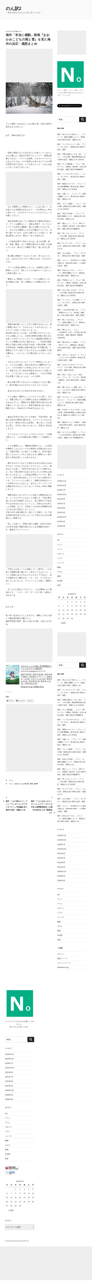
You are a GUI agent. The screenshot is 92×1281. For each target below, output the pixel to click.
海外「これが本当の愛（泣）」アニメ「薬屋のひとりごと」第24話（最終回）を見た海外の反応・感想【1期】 (71, 312)
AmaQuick (32, 671)
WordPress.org (62, 967)
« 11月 (63, 623)
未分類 (59, 581)
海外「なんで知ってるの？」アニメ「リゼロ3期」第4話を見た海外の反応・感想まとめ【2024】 (70, 292)
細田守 (36, 783)
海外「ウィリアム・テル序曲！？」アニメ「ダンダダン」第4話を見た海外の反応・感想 (71, 302)
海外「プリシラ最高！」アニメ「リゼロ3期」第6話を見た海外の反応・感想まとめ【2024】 (71, 206)
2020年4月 (61, 521)
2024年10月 (61, 485)
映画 (31, 783)
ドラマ (59, 558)
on (20, 31)
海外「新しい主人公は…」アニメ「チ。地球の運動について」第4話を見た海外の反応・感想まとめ (71, 322)
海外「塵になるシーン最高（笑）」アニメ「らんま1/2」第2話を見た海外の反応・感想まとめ (71, 390)
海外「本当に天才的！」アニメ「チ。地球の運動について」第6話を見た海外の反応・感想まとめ (71, 216)
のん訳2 (13, 8)
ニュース (60, 563)
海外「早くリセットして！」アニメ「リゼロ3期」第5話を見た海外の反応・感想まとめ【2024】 (70, 236)
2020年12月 (61, 517)
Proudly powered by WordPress (17, 1241)
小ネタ (59, 572)
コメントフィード (64, 963)
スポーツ (60, 554)
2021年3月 (61, 512)
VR (58, 540)
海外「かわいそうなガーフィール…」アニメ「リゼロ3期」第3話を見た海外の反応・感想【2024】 (71, 367)
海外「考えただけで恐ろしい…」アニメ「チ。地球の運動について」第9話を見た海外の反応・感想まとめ (71, 137)
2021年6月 (61, 508)
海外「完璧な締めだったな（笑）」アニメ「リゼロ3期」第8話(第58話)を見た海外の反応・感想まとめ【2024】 (71, 156)
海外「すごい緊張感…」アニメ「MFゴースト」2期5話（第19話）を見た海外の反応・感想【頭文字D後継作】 (71, 166)
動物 (59, 567)
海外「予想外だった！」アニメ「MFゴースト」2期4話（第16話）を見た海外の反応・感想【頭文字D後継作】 (71, 283)
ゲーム (59, 549)
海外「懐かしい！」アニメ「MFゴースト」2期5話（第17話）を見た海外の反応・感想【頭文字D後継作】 (71, 226)
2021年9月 (61, 499)
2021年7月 (61, 503)
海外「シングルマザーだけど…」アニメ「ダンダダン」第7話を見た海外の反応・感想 (71, 176)
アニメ (11, 780)
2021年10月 (61, 494)
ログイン (60, 954)
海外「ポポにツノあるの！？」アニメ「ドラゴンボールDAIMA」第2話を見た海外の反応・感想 (71, 357)
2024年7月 (61, 490)
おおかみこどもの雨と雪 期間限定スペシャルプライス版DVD (36, 667)
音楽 (59, 585)
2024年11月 (61, 481)
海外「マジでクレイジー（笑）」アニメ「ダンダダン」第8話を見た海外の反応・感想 (71, 147)
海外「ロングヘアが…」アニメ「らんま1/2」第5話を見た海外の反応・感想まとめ (71, 246)
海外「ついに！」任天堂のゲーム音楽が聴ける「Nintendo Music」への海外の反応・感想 (71, 263)
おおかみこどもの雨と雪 (21, 783)
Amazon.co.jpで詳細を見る (32, 687)
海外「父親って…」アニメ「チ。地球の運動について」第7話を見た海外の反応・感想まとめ (71, 196)
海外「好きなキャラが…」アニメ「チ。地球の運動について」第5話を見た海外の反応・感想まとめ (71, 273)
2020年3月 (61, 526)
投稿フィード (62, 958)
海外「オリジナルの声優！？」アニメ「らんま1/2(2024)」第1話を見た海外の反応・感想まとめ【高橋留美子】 (71, 435)
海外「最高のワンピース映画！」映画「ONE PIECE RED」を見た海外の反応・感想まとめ (71, 425)
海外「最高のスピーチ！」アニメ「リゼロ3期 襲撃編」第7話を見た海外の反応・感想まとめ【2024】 (71, 186)
